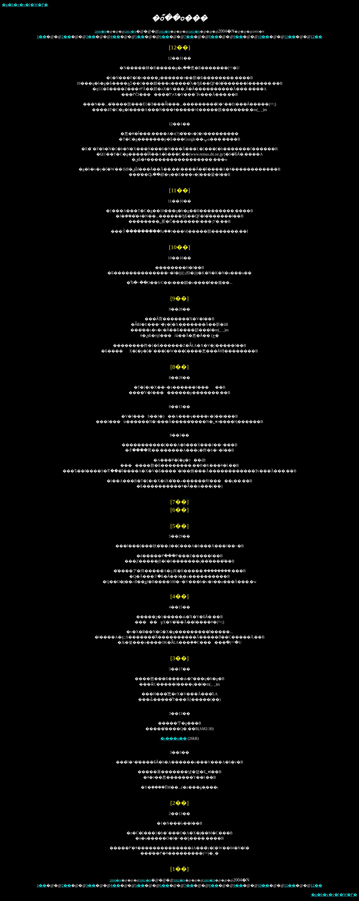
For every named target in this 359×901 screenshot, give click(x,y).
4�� (115, 37)
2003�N (194, 31)
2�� (66, 37)
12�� (316, 37)
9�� (238, 37)
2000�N (100, 31)
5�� (140, 37)
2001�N (130, 31)
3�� (91, 37)
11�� (290, 37)
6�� (164, 37)
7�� (189, 37)
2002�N (164, 31)
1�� (41, 37)
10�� (263, 37)
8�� (213, 37)
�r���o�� (173, 738)
